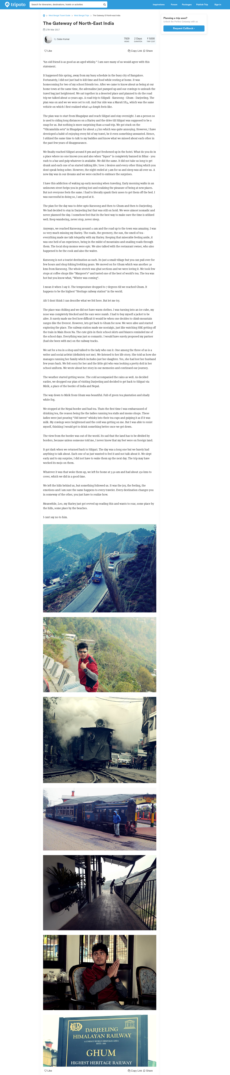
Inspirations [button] (159, 5)
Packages (187, 5)
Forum (174, 5)
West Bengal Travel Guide (59, 15)
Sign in (217, 5)
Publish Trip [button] (203, 5)
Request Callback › (184, 28)
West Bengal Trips (81, 15)
